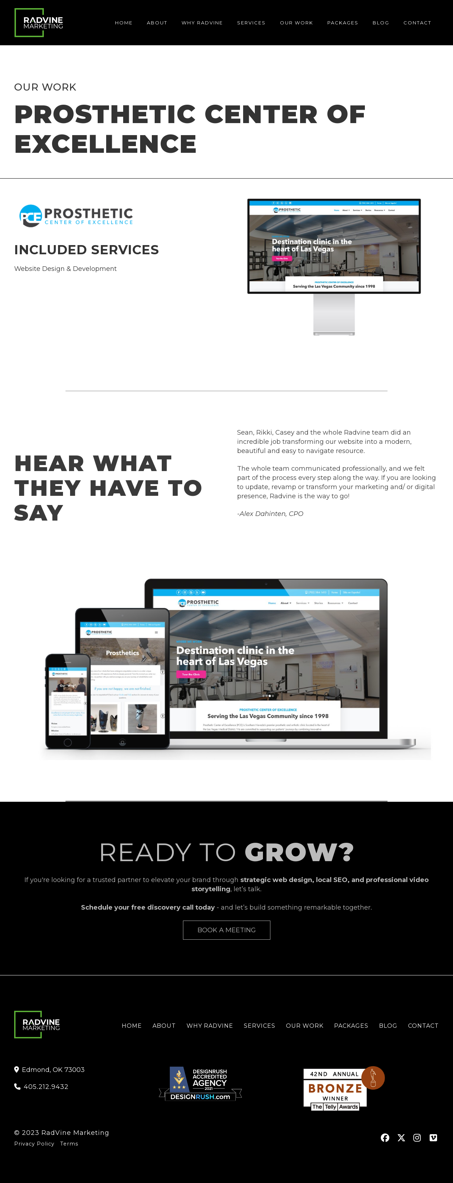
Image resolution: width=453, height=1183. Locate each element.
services (251, 22)
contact (417, 22)
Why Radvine (202, 22)
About (157, 22)
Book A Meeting (226, 930)
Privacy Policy (34, 1144)
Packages (343, 22)
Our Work (296, 22)
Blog (388, 1025)
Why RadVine (210, 1025)
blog (381, 22)
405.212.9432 (41, 1087)
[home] (39, 22)
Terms (69, 1144)
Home (124, 22)
